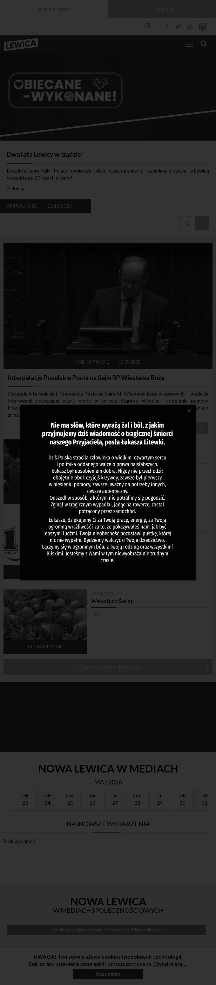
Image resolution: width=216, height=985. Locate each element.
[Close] (189, 410)
